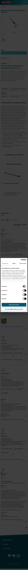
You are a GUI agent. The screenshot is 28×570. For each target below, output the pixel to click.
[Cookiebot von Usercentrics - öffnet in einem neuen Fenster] (20, 260)
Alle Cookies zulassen (14, 304)
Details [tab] (14, 263)
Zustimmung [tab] (5, 263)
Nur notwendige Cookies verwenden (14, 309)
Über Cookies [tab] (23, 263)
